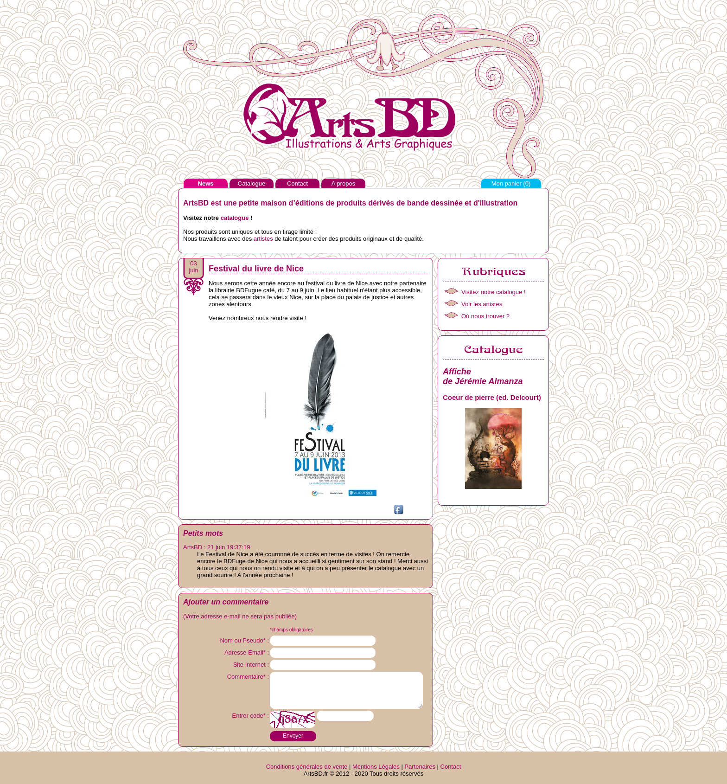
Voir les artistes (481, 304)
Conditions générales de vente (307, 766)
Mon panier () (511, 183)
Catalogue (251, 183)
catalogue (235, 217)
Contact (297, 183)
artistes (263, 238)
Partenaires (419, 766)
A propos (343, 183)
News (206, 183)
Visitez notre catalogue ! (493, 292)
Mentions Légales (376, 766)
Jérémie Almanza (489, 381)
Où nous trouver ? (485, 316)
